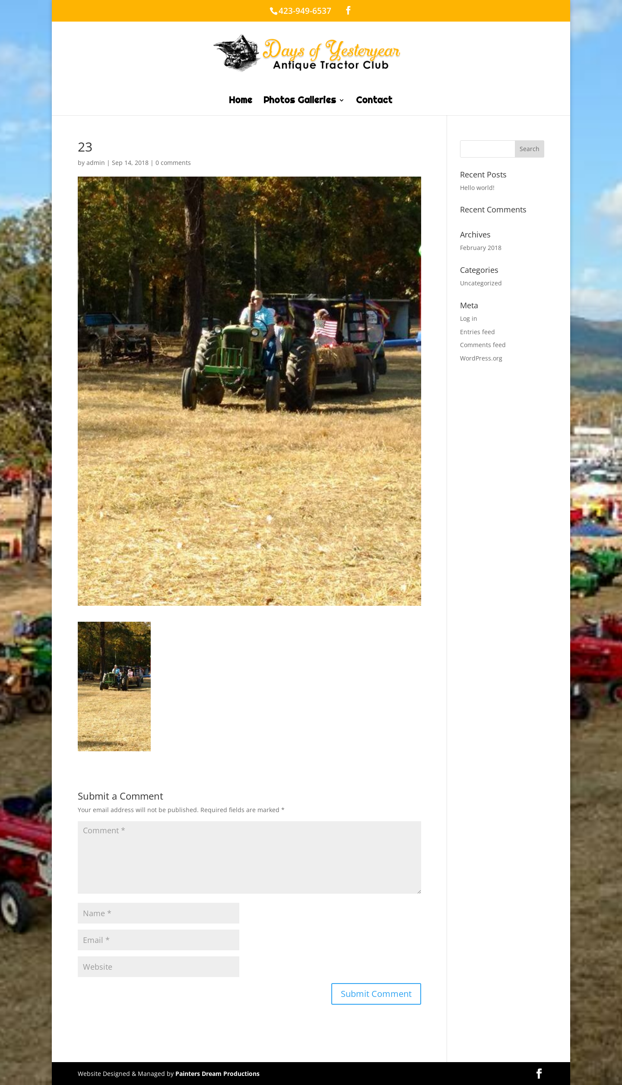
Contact (374, 101)
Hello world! (477, 187)
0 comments (173, 162)
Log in (468, 318)
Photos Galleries (299, 101)
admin (95, 162)
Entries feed (477, 332)
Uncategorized (481, 283)
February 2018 (480, 248)
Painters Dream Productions (217, 1073)
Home (240, 101)
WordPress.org (481, 358)
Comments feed (483, 345)
